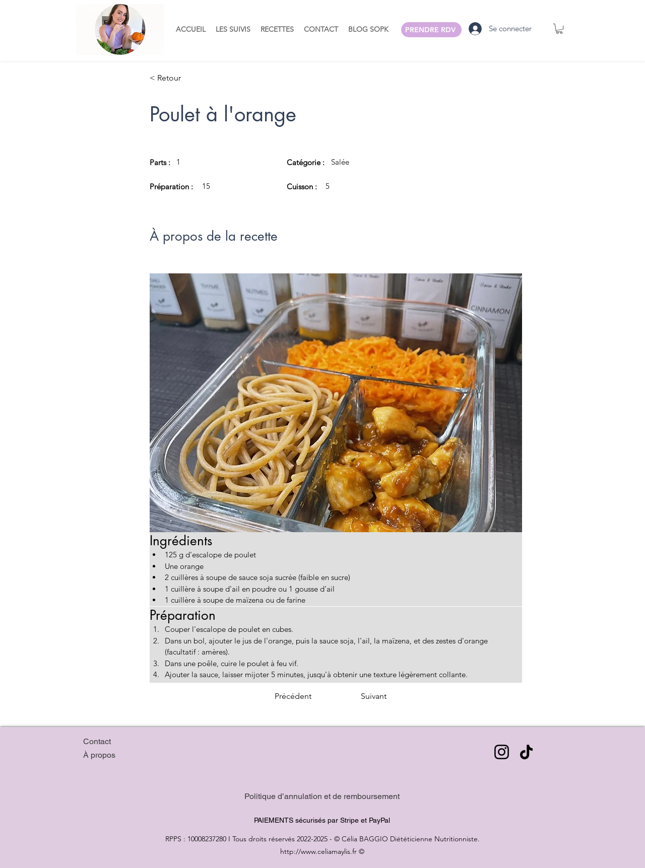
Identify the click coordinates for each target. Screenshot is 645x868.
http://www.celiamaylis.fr (318, 851)
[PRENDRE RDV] (431, 29)
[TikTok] (526, 752)
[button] (233, 29)
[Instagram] (501, 752)
